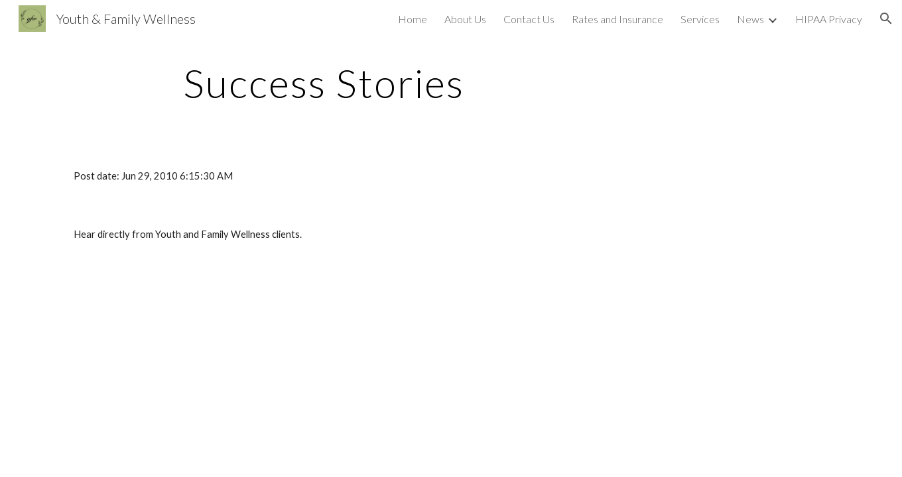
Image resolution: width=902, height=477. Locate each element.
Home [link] (412, 19)
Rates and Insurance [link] (617, 19)
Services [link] (700, 19)
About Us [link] (465, 19)
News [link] (750, 19)
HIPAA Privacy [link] (828, 19)
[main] (323, 83)
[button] (886, 18)
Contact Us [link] (528, 19)
